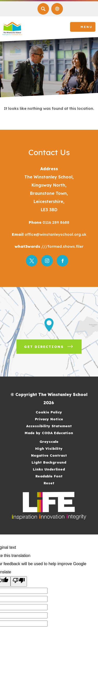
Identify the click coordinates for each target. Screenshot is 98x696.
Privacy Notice (49, 419)
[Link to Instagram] (47, 260)
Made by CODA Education (55, 432)
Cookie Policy (49, 412)
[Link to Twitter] (31, 260)
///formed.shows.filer (61, 246)
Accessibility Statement (49, 426)
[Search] (43, 9)
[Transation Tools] (57, 9)
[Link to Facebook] (62, 260)
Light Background (49, 462)
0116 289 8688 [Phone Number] (55, 222)
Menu (87, 27)
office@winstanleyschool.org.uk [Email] (55, 234)
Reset (49, 483)
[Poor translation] (19, 581)
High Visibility (49, 448)
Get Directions (53, 348)
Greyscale (49, 441)
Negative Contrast (49, 455)
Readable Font (49, 476)
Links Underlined (49, 469)
